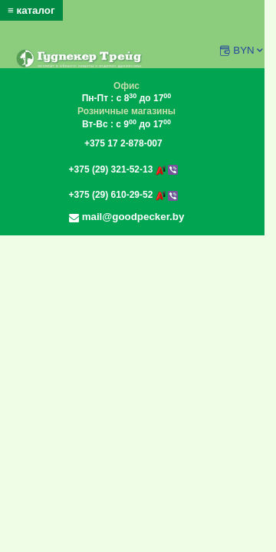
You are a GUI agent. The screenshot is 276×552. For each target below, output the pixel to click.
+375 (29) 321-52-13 (123, 169)
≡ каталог (31, 10)
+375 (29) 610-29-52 (123, 194)
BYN (248, 50)
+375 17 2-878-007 (123, 143)
